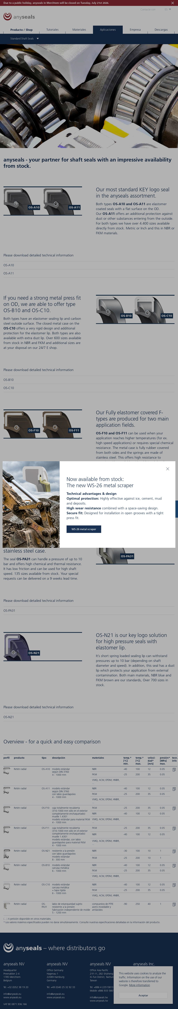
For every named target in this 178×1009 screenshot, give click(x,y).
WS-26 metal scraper (84, 529)
